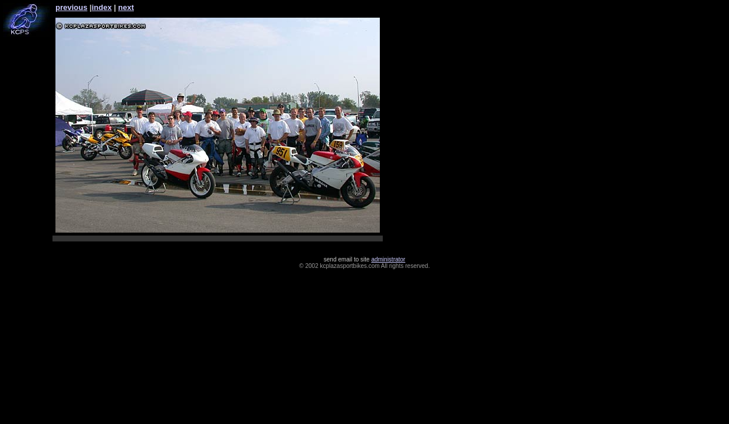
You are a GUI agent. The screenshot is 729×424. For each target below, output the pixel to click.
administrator (388, 259)
